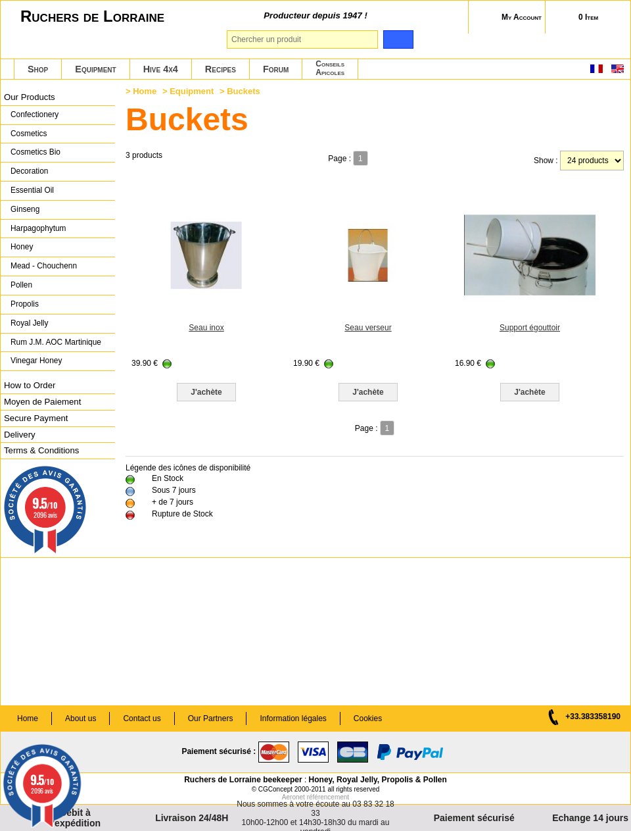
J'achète (206, 392)
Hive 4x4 (160, 69)
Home (144, 91)
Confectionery (34, 114)
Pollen (21, 285)
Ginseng (25, 209)
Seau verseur (367, 327)
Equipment (95, 69)
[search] (398, 39)
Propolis (25, 304)
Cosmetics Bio (35, 152)
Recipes (220, 69)
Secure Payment (36, 418)
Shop (38, 69)
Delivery (19, 435)
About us (80, 718)
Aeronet (293, 797)
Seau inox (206, 327)
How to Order (29, 385)
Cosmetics (29, 133)
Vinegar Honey (36, 360)
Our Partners (210, 718)
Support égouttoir (530, 327)
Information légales (293, 718)
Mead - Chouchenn (44, 265)
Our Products (29, 97)
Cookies (368, 718)
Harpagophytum (38, 228)
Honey (22, 246)
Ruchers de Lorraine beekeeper (243, 779)
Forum (276, 69)
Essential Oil (32, 190)
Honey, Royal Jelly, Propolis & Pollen (378, 779)
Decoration (29, 171)
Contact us (141, 718)
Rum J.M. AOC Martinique (56, 342)
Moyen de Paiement (42, 402)
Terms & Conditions (41, 450)
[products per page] (592, 160)
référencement (328, 797)
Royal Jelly (29, 323)
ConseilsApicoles (330, 68)
